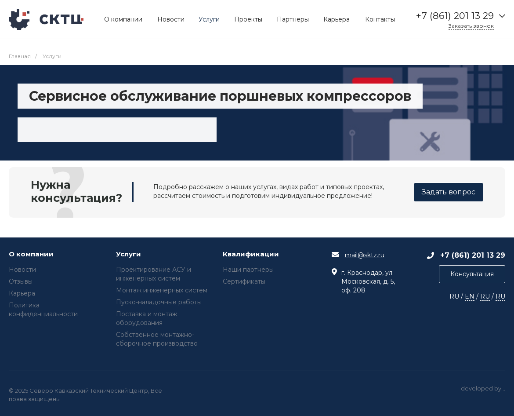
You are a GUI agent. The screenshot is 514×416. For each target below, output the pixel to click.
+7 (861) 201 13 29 (455, 15)
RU (485, 296)
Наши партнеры (248, 270)
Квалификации (251, 254)
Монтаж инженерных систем (161, 290)
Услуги (128, 254)
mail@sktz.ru (364, 255)
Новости (22, 270)
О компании (31, 254)
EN (469, 296)
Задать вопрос (448, 192)
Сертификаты (244, 281)
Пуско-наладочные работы (159, 302)
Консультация (472, 274)
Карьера (22, 293)
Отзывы (21, 281)
